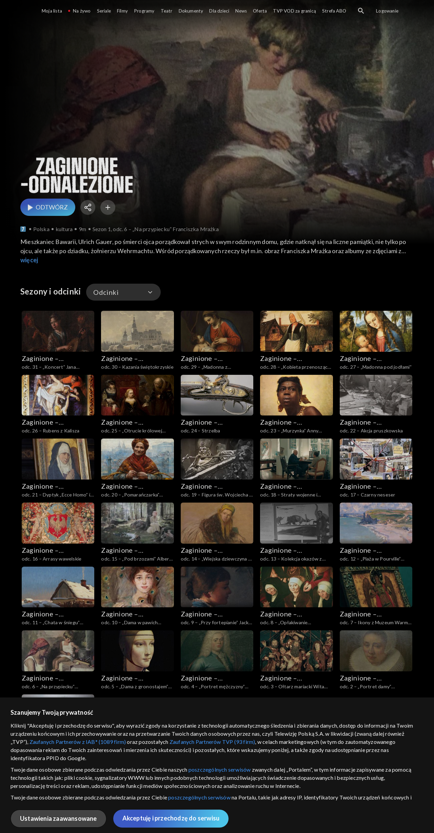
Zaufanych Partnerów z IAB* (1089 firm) (77, 741)
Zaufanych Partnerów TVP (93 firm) (212, 741)
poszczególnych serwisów (220, 769)
